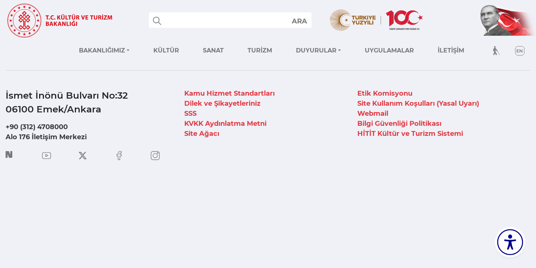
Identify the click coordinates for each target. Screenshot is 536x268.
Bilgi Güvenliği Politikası (399, 123)
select (299, 21)
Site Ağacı (201, 134)
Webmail (372, 113)
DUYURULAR (316, 50)
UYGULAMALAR (389, 50)
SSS (190, 113)
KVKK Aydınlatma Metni (225, 123)
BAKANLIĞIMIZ (102, 50)
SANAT (213, 50)
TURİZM (260, 50)
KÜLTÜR (166, 50)
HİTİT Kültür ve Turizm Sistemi (410, 134)
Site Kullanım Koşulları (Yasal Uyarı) (418, 103)
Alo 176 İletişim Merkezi (46, 137)
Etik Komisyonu (384, 93)
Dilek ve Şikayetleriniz (222, 103)
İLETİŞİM (451, 50)
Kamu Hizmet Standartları (229, 93)
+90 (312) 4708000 (37, 127)
